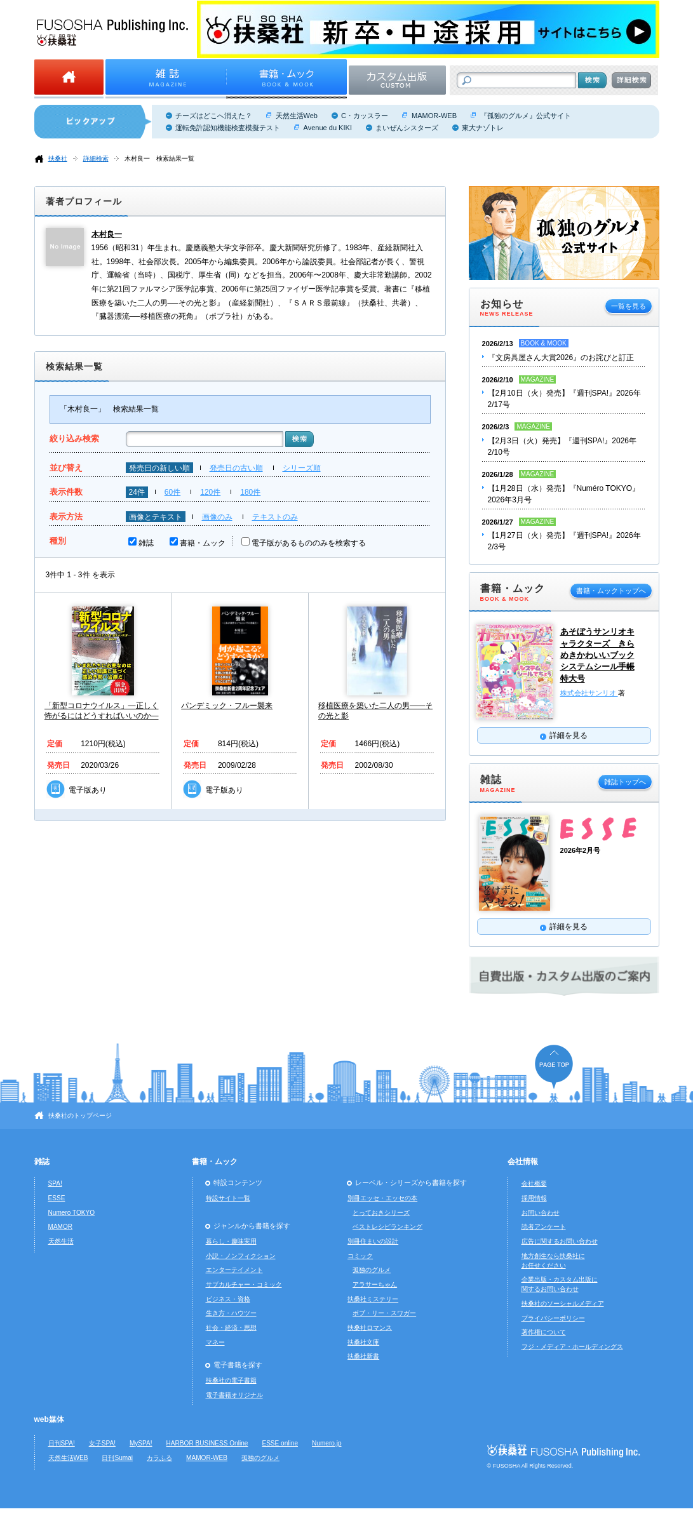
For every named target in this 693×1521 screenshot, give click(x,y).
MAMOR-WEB (434, 115)
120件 (210, 492)
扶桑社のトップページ (80, 1115)
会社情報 (523, 1161)
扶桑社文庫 (363, 1342)
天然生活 (61, 1241)
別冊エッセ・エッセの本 (382, 1198)
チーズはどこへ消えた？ (213, 115)
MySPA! (141, 1443)
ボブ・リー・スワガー (384, 1313)
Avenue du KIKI (328, 127)
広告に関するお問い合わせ (559, 1241)
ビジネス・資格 (228, 1299)
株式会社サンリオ (589, 693)
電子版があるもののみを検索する (309, 543)
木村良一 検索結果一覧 (159, 158)
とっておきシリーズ (381, 1212)
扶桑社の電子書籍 (231, 1380)
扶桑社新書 (363, 1356)
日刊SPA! (61, 1443)
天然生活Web (297, 115)
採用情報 (534, 1198)
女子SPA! (102, 1443)
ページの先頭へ (554, 1066)
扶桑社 (57, 158)
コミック (360, 1255)
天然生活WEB (68, 1457)
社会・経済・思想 (231, 1327)
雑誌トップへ (625, 782)
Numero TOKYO (71, 1212)
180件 (250, 492)
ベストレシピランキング (387, 1226)
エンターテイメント (234, 1269)
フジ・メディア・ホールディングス (572, 1346)
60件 (172, 492)
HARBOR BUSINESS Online (207, 1443)
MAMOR (60, 1226)
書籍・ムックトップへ (611, 590)
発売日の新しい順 (159, 468)
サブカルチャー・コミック (244, 1284)
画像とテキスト (155, 517)
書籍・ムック (202, 543)
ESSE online (280, 1443)
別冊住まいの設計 (372, 1241)
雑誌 (146, 543)
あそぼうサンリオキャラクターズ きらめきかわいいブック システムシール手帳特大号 (597, 655)
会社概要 (534, 1183)
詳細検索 (96, 158)
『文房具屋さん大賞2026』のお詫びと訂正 (561, 357)
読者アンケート (543, 1226)
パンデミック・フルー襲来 (226, 705)
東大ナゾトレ (483, 127)
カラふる (159, 1457)
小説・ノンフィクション (241, 1255)
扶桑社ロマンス (369, 1327)
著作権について (543, 1332)
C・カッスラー (364, 115)
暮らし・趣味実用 (231, 1241)
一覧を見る (628, 306)
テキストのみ (275, 517)
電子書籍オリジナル (234, 1394)
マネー (215, 1342)
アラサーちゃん (375, 1284)
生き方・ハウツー (231, 1313)
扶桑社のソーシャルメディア (562, 1303)
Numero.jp (327, 1443)
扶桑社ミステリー (372, 1299)
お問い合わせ (540, 1212)
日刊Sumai (117, 1457)
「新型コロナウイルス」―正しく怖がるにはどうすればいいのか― (101, 710)
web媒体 (49, 1419)
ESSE (56, 1198)
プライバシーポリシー (553, 1318)
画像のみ (217, 517)
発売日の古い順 (236, 468)
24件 (137, 492)
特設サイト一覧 (228, 1198)
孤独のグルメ (372, 1269)
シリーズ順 (302, 468)
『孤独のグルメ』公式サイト (525, 115)
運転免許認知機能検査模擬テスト (227, 127)
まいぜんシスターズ (406, 127)
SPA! (55, 1183)
